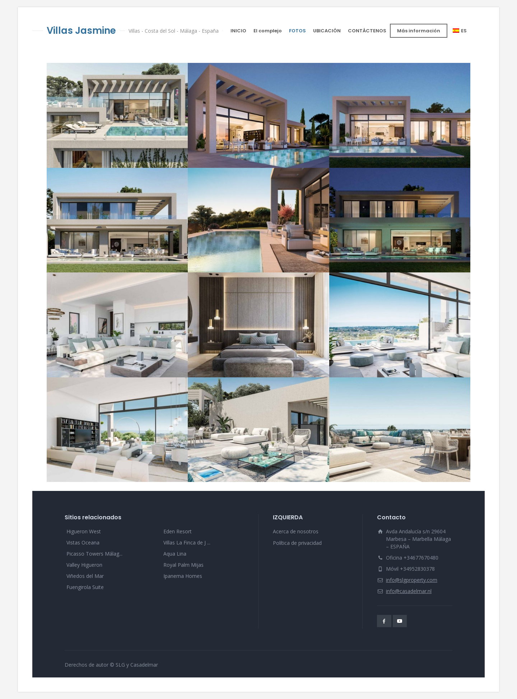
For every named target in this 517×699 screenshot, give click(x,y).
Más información (418, 30)
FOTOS (297, 30)
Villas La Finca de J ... (186, 542)
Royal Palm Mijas (183, 564)
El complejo (267, 30)
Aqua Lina (174, 553)
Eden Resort (177, 531)
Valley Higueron (84, 564)
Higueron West (83, 531)
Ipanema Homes (182, 575)
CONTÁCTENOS (367, 30)
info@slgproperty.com (411, 579)
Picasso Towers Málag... (94, 553)
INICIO (238, 30)
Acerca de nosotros (295, 531)
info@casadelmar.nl (409, 591)
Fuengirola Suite (85, 587)
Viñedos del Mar (85, 575)
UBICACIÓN (327, 30)
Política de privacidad (297, 542)
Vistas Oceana (82, 542)
